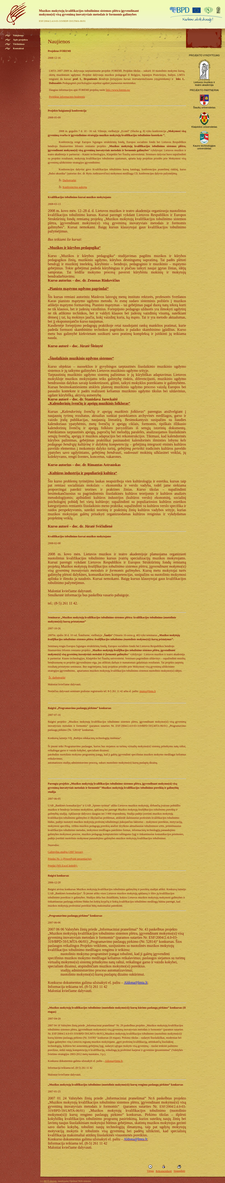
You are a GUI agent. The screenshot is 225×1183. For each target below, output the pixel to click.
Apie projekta (20, 39)
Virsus (150, 1171)
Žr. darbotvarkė (57, 677)
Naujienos (18, 35)
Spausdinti (179, 1171)
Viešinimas (19, 44)
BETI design (50, 1181)
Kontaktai (18, 48)
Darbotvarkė (69, 180)
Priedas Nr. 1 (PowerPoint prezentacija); (70, 858)
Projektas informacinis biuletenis (67, 96)
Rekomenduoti (164, 1171)
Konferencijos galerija (75, 187)
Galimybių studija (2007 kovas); (65, 852)
